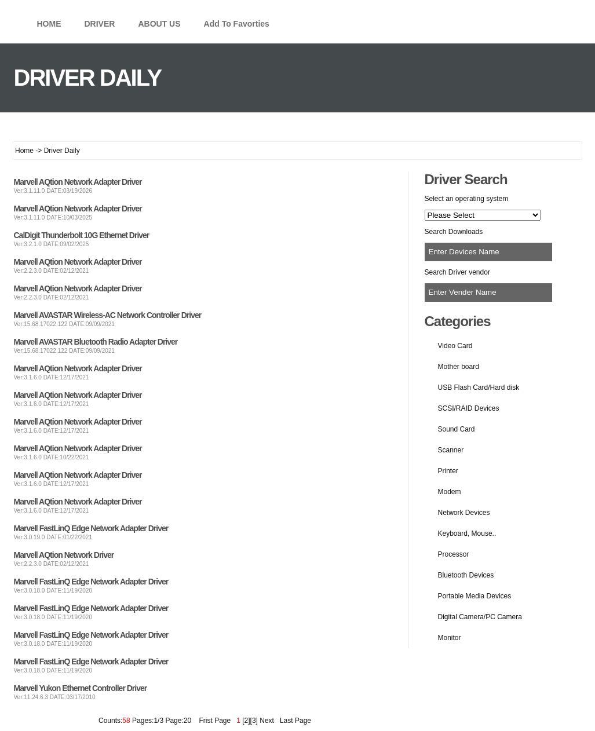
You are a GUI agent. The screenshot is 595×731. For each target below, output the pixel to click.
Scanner (451, 450)
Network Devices (464, 513)
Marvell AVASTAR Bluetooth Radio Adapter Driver (96, 341)
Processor (453, 554)
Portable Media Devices (475, 596)
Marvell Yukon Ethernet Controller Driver (80, 688)
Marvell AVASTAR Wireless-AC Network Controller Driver (108, 315)
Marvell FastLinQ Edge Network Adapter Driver (91, 528)
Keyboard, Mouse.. (467, 533)
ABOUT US (159, 23)
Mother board (458, 367)
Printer (448, 471)
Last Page (293, 721)
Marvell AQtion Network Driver (64, 555)
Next (267, 721)
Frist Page (215, 721)
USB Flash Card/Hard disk (479, 387)
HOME (49, 23)
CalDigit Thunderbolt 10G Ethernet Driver (81, 235)
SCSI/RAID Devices (468, 408)
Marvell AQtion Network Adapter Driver (78, 182)
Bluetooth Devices (466, 575)
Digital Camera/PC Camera (480, 617)
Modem (449, 492)
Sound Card (456, 429)
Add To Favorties (236, 23)
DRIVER (100, 23)
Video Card (455, 346)
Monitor (449, 638)
